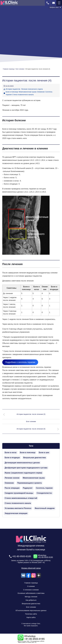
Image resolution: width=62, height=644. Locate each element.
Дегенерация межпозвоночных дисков (22, 463)
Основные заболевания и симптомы (31, 593)
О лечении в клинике (31, 590)
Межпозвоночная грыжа (27, 92)
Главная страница (31, 583)
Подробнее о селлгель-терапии (20, 362)
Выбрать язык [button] (54, 7)
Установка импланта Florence (18, 508)
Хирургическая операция (16, 513)
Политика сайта (31, 614)
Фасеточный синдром (45, 508)
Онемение (41, 92)
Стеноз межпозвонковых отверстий (21, 498)
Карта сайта (31, 617)
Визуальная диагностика (34, 458)
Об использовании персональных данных (31, 610)
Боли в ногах (11, 452)
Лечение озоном (12, 478)
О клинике (31, 586)
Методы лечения (31, 597)
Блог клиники (31, 421)
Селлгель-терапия (44, 488)
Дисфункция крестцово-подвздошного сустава (26, 468)
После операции (12, 488)
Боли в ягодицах (12, 458)
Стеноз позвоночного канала (23, 94)
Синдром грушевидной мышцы (19, 493)
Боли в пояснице (12, 92)
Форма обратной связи (31, 568)
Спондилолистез (44, 493)
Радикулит (28, 488)
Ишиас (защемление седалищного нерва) (23, 473)
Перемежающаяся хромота (29, 483)
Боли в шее (44, 452)
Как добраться (31, 600)
